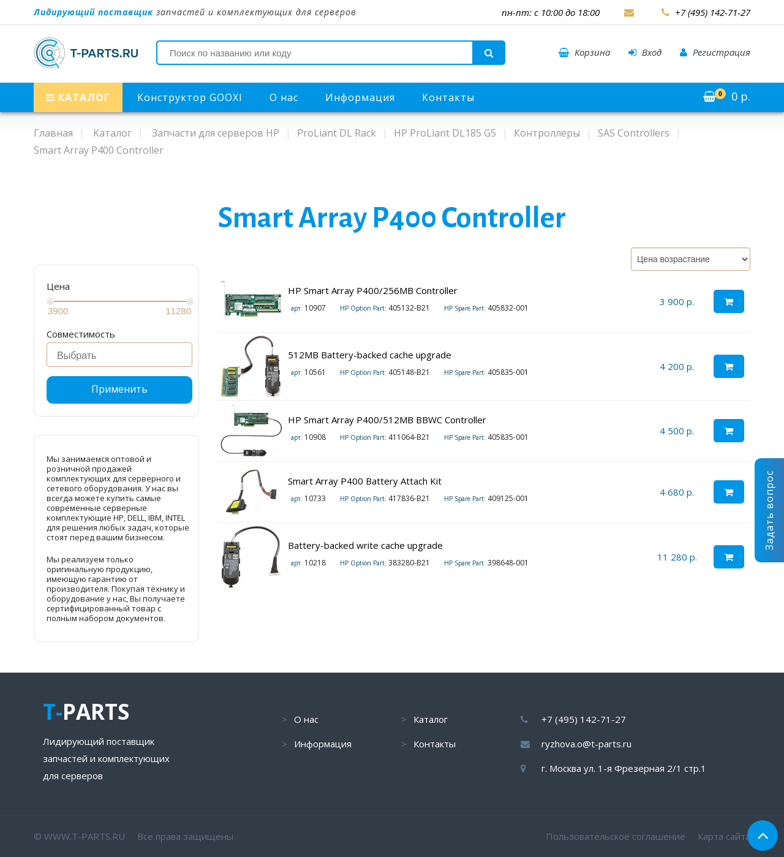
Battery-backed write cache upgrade (365, 545)
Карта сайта (724, 836)
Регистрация (715, 52)
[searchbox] (123, 356)
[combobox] (119, 354)
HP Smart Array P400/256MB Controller (373, 290)
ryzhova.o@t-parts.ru (586, 744)
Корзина (584, 52)
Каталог (430, 719)
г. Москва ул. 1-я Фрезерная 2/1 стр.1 (623, 768)
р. (726, 96)
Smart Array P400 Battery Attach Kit (365, 481)
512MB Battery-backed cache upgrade (369, 355)
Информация (360, 97)
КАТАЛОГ (78, 97)
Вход (645, 52)
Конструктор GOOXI (190, 97)
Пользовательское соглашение (615, 836)
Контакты (448, 97)
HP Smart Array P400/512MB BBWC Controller (387, 419)
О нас (284, 97)
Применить (119, 389)
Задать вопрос (769, 510)
